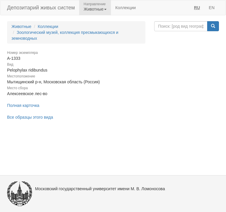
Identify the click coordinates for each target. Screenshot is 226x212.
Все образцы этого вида (30, 117)
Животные (21, 26)
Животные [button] (95, 9)
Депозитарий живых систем (41, 8)
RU (197, 7)
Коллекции (125, 7)
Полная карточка (23, 105)
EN (212, 7)
